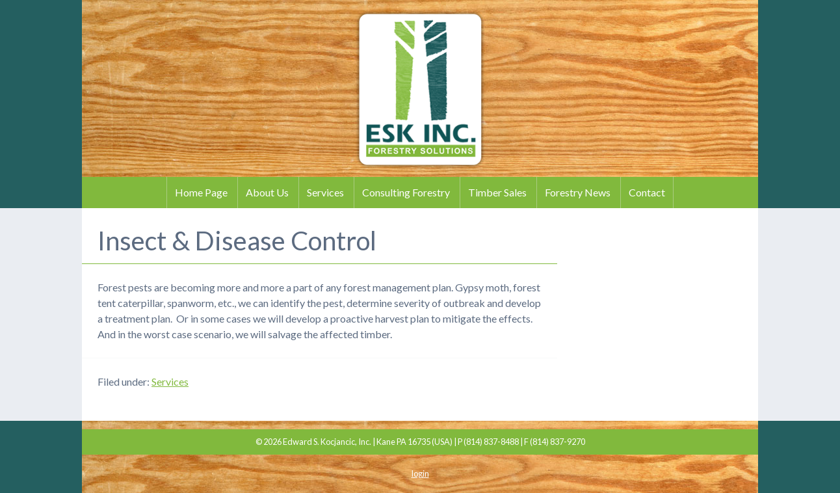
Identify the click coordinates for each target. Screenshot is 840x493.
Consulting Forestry (406, 192)
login (420, 473)
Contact (647, 192)
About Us (267, 192)
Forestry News (577, 192)
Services (325, 192)
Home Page (201, 192)
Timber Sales (497, 192)
